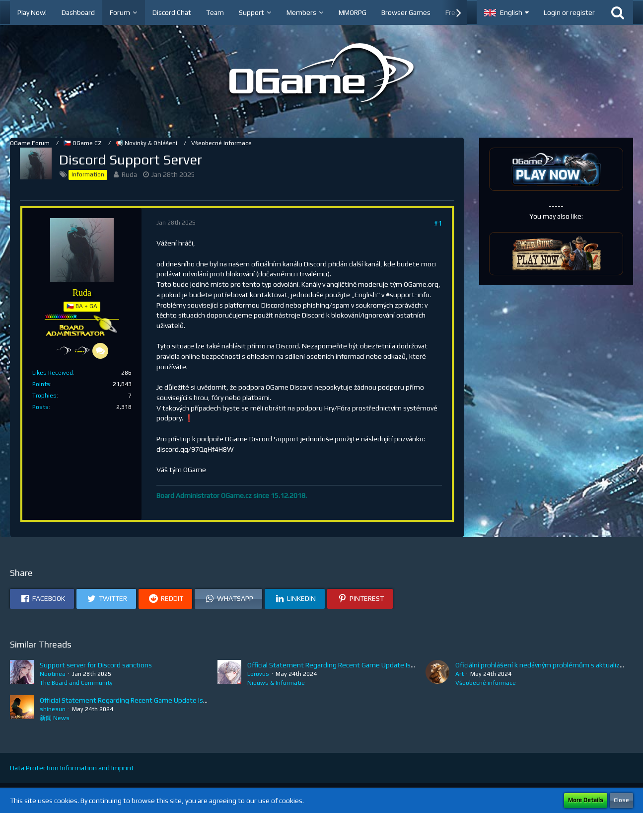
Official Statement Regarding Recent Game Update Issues (336, 665)
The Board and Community (76, 682)
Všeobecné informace (485, 682)
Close (621, 800)
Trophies (44, 395)
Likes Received (52, 372)
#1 (438, 223)
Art (459, 673)
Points (41, 384)
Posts (40, 407)
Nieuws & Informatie (276, 682)
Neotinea (53, 673)
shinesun (53, 709)
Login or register (569, 12)
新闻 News (55, 718)
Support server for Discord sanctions (96, 665)
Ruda (129, 174)
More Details (585, 800)
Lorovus (258, 673)
